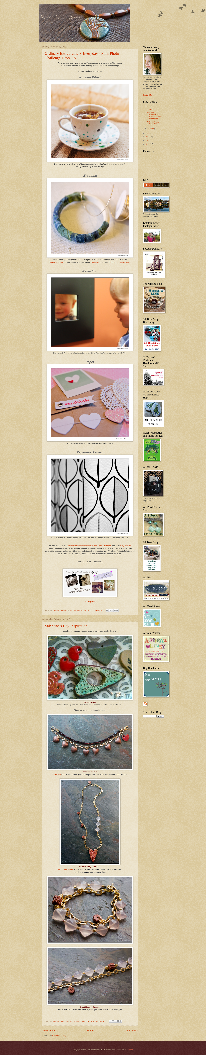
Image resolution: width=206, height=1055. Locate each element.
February (151, 109)
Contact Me (147, 95)
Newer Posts (48, 1030)
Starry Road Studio (56, 262)
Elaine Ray (56, 775)
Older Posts (131, 1030)
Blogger (130, 1050)
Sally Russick (125, 546)
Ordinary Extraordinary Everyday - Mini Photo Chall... (154, 115)
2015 (148, 106)
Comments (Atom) (59, 1036)
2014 (148, 133)
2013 (148, 137)
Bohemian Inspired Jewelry (119, 262)
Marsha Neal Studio (65, 869)
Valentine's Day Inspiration (66, 626)
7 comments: (98, 610)
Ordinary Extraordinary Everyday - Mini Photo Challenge (89, 546)
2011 (148, 144)
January (151, 129)
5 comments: (101, 1021)
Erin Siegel (95, 262)
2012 (148, 140)
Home (90, 1030)
